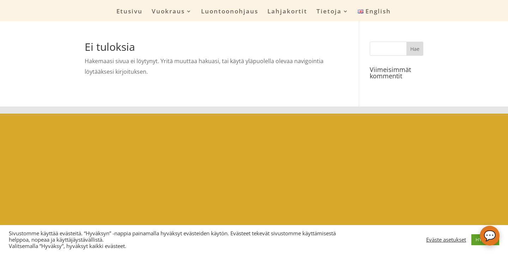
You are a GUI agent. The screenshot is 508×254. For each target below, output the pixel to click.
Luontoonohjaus (229, 12)
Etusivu (129, 12)
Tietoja (328, 12)
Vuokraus (168, 12)
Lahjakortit (287, 12)
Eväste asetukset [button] (446, 239)
